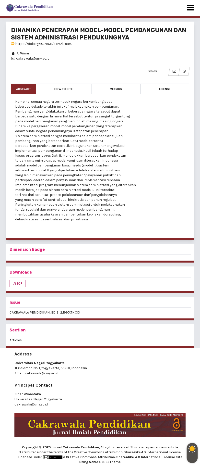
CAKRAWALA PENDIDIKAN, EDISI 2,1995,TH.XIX (45, 312)
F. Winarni (22, 53)
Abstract (23, 89)
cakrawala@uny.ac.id (41, 373)
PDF (19, 283)
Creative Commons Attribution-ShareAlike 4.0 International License (120, 457)
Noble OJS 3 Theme (105, 462)
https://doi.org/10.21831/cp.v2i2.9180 (41, 44)
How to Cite (63, 89)
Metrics (116, 89)
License (165, 89)
